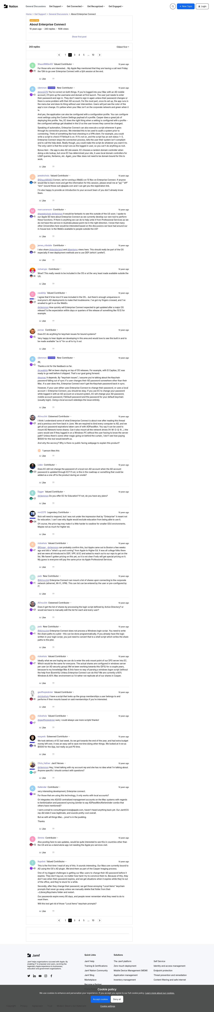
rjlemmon (42, 88)
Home (29, 14)
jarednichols (43, 175)
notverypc (42, 269)
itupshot (41, 861)
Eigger (41, 491)
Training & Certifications (96, 966)
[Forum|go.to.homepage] (11, 6)
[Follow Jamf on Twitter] (28, 976)
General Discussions (36, 6)
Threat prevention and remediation (170, 975)
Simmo (41, 837)
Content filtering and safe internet (170, 979)
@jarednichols (44, 213)
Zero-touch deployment (125, 966)
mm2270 (42, 512)
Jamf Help (89, 961)
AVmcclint (42, 416)
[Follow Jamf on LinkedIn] (34, 975)
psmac (41, 330)
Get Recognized (96, 6)
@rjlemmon (57, 213)
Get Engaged (116, 6)
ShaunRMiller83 (45, 64)
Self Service (159, 961)
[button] (186, 6)
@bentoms (72, 249)
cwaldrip (42, 293)
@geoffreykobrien (46, 720)
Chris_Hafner (44, 763)
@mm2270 (43, 92)
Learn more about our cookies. (160, 993)
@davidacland (56, 249)
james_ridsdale (45, 245)
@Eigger (42, 547)
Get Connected (75, 6)
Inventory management (125, 979)
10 (93, 55)
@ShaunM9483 (45, 180)
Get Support (56, 6)
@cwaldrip (43, 370)
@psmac (42, 377)
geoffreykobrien (45, 692)
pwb (40, 576)
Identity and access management (169, 966)
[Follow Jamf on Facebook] (51, 975)
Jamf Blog (89, 975)
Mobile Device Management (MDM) (131, 970)
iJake (40, 465)
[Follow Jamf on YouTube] (40, 976)
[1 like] (48, 450)
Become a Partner (93, 984)
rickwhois (42, 543)
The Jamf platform (122, 961)
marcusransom (45, 209)
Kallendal (42, 787)
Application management (125, 975)
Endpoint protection (163, 970)
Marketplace (90, 979)
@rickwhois (43, 696)
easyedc (42, 736)
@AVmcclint (43, 580)
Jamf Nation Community (96, 970)
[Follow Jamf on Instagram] (45, 975)
